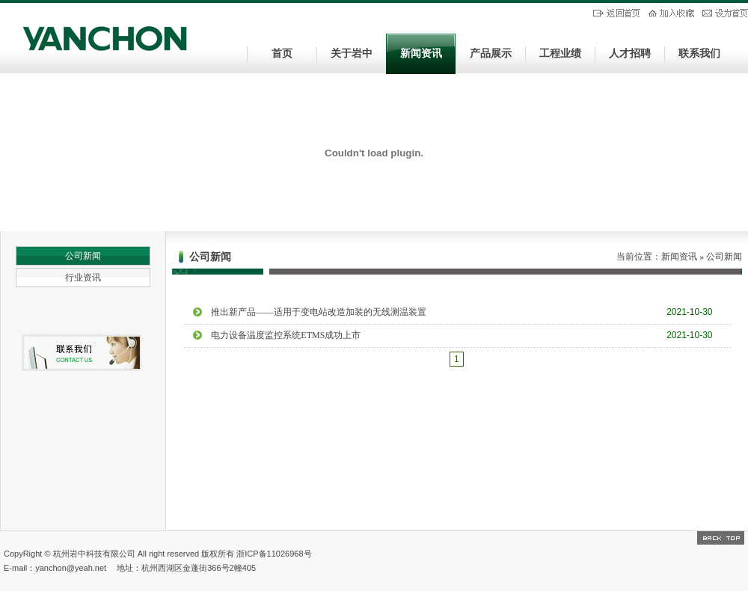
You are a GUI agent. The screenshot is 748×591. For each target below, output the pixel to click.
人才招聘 (630, 53)
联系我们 (699, 53)
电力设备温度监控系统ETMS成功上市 (286, 335)
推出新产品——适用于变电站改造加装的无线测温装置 (318, 312)
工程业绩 (560, 53)
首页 (282, 53)
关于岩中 (352, 53)
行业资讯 (83, 277)
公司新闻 (83, 256)
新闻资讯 (421, 53)
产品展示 (491, 53)
